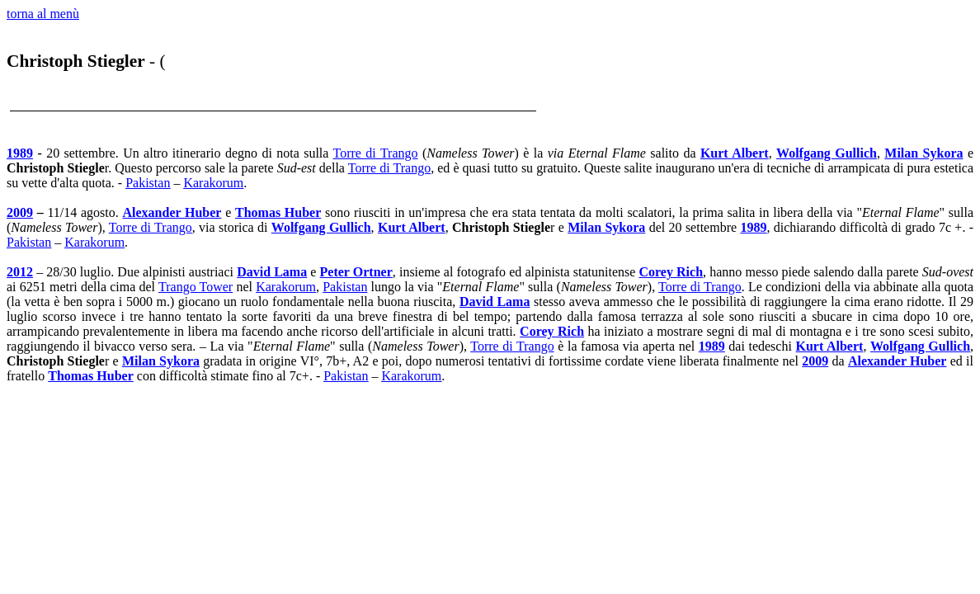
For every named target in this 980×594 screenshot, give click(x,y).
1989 (20, 153)
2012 (20, 272)
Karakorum (213, 183)
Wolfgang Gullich (826, 153)
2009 (20, 212)
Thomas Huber (278, 212)
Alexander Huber (172, 212)
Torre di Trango (375, 153)
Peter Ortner (356, 272)
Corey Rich (670, 272)
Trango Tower (195, 287)
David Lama (272, 272)
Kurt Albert (734, 153)
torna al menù (43, 14)
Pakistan (147, 183)
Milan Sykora (923, 153)
